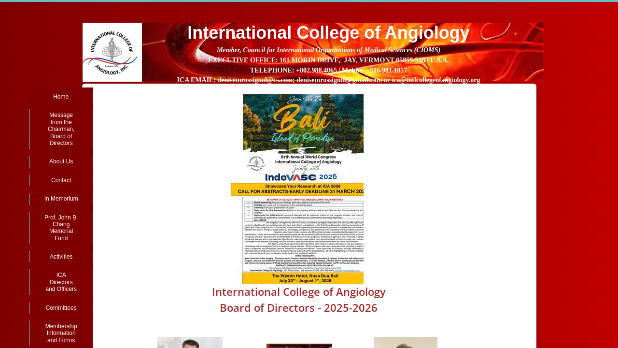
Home (61, 96)
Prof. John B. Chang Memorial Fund (61, 228)
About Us (61, 161)
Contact (61, 180)
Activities (61, 256)
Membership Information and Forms (61, 333)
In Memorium (61, 198)
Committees (61, 307)
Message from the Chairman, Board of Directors (61, 129)
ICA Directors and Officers (60, 282)
